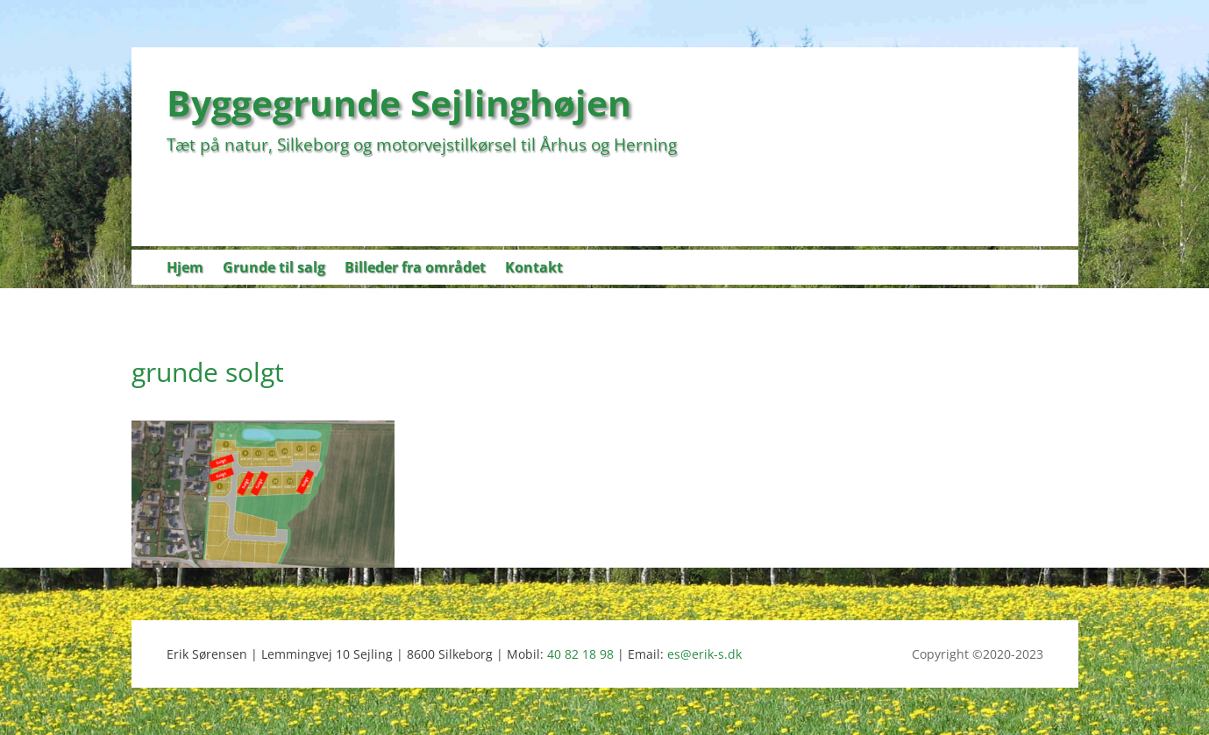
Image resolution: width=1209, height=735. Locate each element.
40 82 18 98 (580, 654)
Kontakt (534, 269)
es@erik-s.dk (704, 654)
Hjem (185, 269)
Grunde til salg (274, 269)
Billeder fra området (415, 269)
